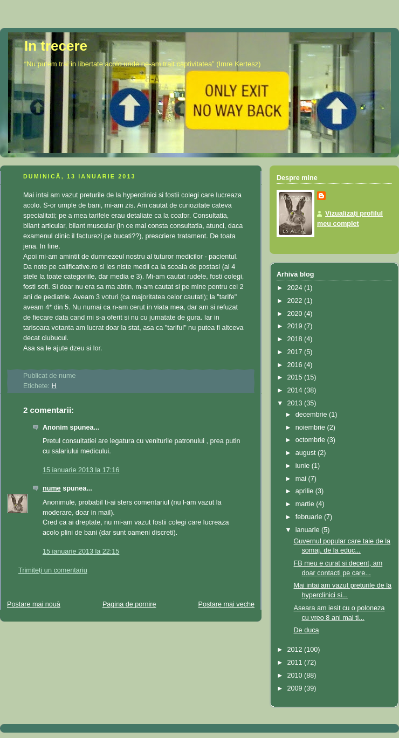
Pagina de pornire (129, 604)
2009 (296, 688)
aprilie (305, 491)
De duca (306, 630)
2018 (296, 339)
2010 (296, 675)
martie (306, 504)
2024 (296, 288)
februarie (309, 517)
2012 (296, 649)
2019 (296, 326)
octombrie (311, 440)
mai (301, 478)
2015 (296, 377)
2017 (296, 352)
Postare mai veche (226, 604)
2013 (296, 403)
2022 (296, 301)
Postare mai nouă (33, 604)
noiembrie (311, 427)
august (306, 453)
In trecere (55, 46)
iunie (303, 466)
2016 (296, 365)
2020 (296, 314)
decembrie (312, 414)
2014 (296, 390)
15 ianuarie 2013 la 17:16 (81, 470)
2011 (296, 662)
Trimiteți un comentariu (52, 570)
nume (52, 488)
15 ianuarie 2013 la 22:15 (81, 551)
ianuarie (308, 530)
